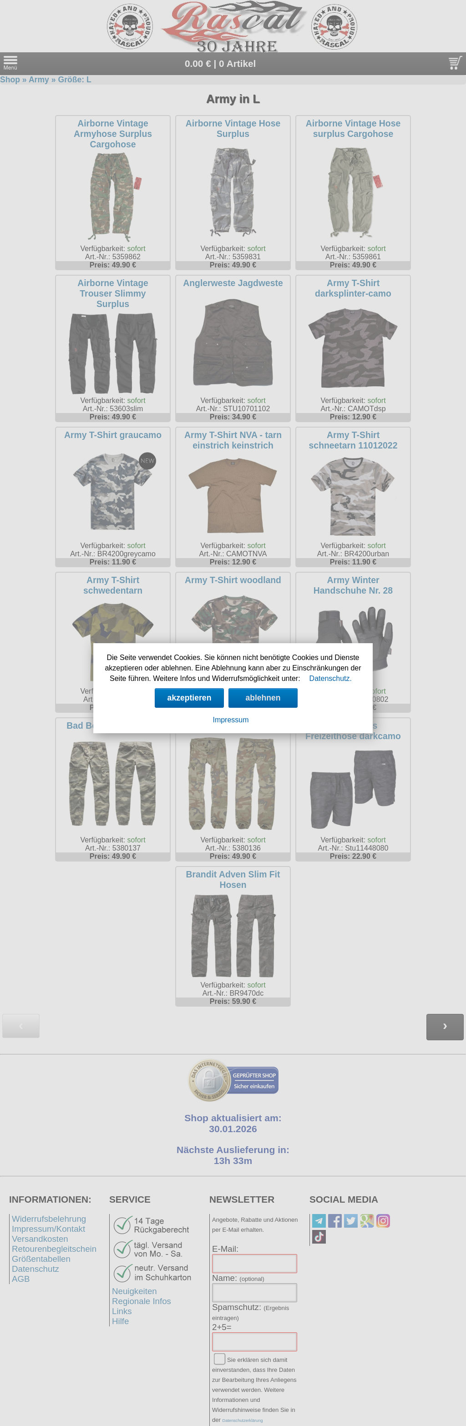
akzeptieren (189, 697)
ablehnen (262, 697)
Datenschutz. (330, 678)
